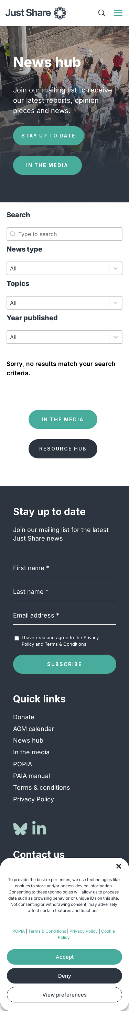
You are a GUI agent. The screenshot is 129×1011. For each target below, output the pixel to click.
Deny (64, 976)
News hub (28, 740)
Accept (65, 957)
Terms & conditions (41, 787)
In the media (47, 165)
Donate (23, 717)
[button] (118, 866)
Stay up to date (48, 135)
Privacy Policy (83, 931)
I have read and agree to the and (60, 640)
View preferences (64, 994)
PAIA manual (31, 775)
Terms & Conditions (47, 931)
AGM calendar (33, 728)
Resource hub (63, 449)
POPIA (18, 931)
